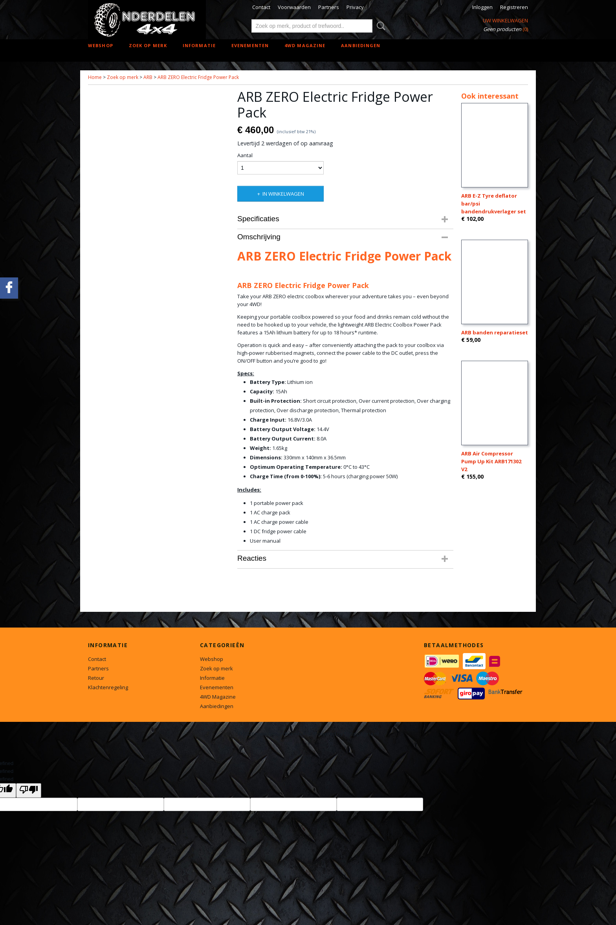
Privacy (355, 7)
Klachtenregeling (108, 687)
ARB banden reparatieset (494, 332)
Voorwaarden (294, 7)
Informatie (199, 45)
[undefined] (28, 790)
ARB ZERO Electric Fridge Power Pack (198, 77)
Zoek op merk (148, 45)
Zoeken (379, 26)
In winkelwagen (283, 193)
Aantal (245, 155)
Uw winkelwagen (505, 20)
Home (95, 77)
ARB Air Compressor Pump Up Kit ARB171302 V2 (491, 461)
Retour (96, 677)
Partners (328, 7)
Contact (261, 7)
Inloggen (482, 7)
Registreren (514, 7)
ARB (147, 77)
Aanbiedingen (360, 45)
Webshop (100, 45)
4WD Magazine (304, 45)
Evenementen (250, 45)
